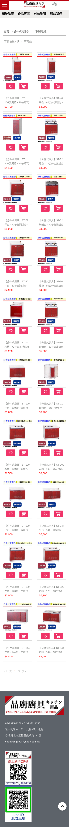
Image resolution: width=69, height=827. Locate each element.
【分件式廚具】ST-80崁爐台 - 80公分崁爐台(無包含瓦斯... (51, 346)
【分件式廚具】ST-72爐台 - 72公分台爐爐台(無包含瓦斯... (51, 163)
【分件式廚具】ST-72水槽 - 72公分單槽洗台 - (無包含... (17, 346)
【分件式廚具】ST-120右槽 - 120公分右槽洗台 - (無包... (51, 591)
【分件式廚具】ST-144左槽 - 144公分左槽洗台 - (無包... (17, 652)
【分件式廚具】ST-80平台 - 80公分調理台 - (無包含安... (16, 285)
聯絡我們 (56, 13)
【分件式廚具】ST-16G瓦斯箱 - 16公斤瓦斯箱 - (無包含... (17, 102)
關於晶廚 (8, 13)
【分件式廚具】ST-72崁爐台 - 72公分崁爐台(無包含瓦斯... (51, 224)
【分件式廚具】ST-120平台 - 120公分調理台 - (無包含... (17, 530)
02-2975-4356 (13, 723)
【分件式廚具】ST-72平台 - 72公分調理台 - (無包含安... (16, 224)
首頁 (6, 31)
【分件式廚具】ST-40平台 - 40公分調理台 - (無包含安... (51, 102)
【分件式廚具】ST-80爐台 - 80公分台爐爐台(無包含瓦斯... (51, 285)
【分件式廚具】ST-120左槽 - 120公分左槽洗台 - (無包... (17, 591)
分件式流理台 (21, 31)
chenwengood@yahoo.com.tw (22, 741)
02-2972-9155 (32, 723)
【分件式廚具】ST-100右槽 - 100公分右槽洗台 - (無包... (17, 468)
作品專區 (24, 13)
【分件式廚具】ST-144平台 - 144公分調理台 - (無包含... (51, 530)
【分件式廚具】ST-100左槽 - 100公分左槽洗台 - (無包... (51, 468)
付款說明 (40, 13)
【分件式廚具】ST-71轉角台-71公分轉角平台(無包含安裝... (51, 407)
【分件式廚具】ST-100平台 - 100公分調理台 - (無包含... (17, 407)
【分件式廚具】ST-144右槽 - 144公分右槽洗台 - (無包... (51, 652)
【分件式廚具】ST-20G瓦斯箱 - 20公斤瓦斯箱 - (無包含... (17, 163)
